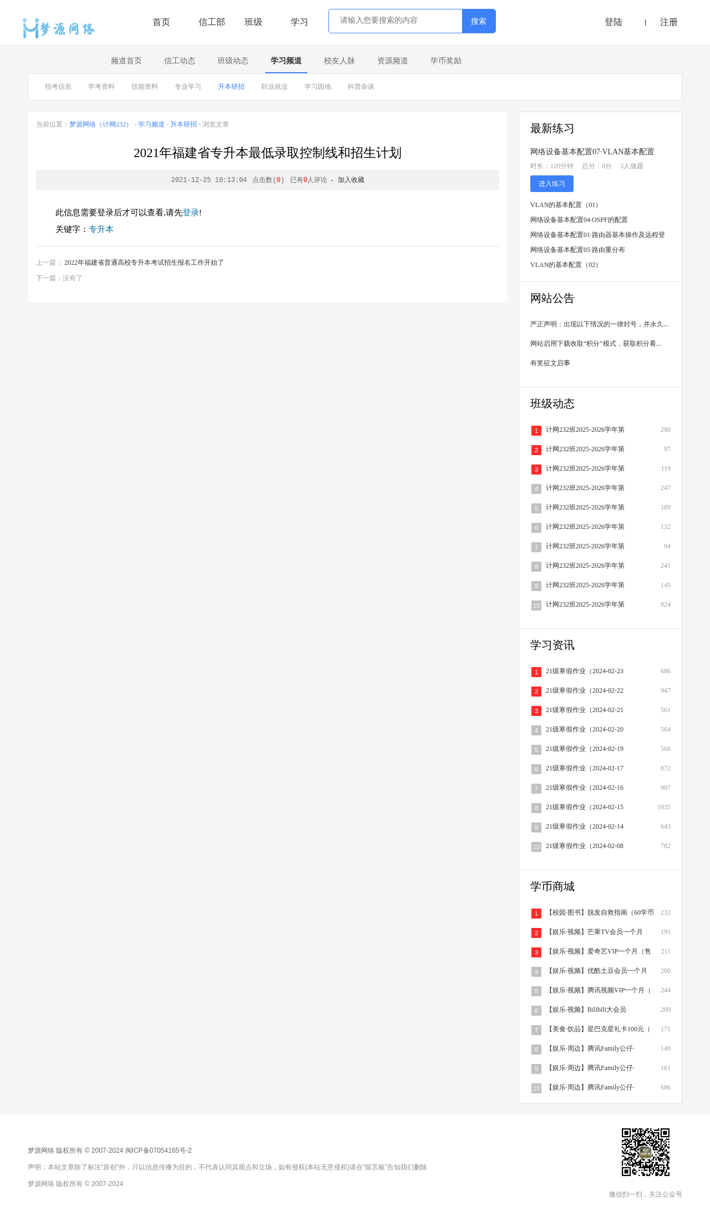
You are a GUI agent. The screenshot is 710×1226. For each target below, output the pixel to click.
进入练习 (552, 184)
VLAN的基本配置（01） (566, 205)
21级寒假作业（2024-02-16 (584, 787)
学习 (299, 22)
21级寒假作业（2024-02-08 (584, 846)
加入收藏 (351, 180)
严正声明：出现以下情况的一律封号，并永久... (599, 324)
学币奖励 (446, 61)
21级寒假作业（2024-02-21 (584, 710)
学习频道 (286, 61)
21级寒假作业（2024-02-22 (584, 690)
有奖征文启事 (550, 363)
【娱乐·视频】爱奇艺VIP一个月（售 (598, 951)
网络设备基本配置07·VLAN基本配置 (592, 152)
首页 (161, 22)
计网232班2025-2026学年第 (585, 429)
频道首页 (126, 61)
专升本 (101, 229)
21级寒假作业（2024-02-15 (584, 807)
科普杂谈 (361, 86)
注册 (669, 22)
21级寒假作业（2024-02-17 (584, 768)
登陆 (613, 22)
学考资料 (101, 86)
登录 (190, 212)
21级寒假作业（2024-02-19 (584, 749)
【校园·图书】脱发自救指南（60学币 (600, 912)
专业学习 (188, 86)
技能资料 (144, 86)
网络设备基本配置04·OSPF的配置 (579, 220)
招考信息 (58, 86)
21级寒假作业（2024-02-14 (584, 826)
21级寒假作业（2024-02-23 (584, 671)
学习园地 (318, 86)
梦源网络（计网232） (101, 124)
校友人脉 (339, 61)
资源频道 (392, 61)
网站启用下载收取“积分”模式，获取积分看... (595, 343)
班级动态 (232, 61)
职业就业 (274, 86)
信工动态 (179, 61)
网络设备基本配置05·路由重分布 (577, 250)
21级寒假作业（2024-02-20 (584, 729)
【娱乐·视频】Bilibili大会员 (586, 1009)
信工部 (212, 22)
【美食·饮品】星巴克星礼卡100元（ (598, 1029)
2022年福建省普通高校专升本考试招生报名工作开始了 (144, 262)
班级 (253, 22)
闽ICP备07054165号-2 (158, 1150)
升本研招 (231, 86)
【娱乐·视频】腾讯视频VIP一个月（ (598, 990)
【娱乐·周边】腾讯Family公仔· (590, 1048)
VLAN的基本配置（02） (566, 265)
